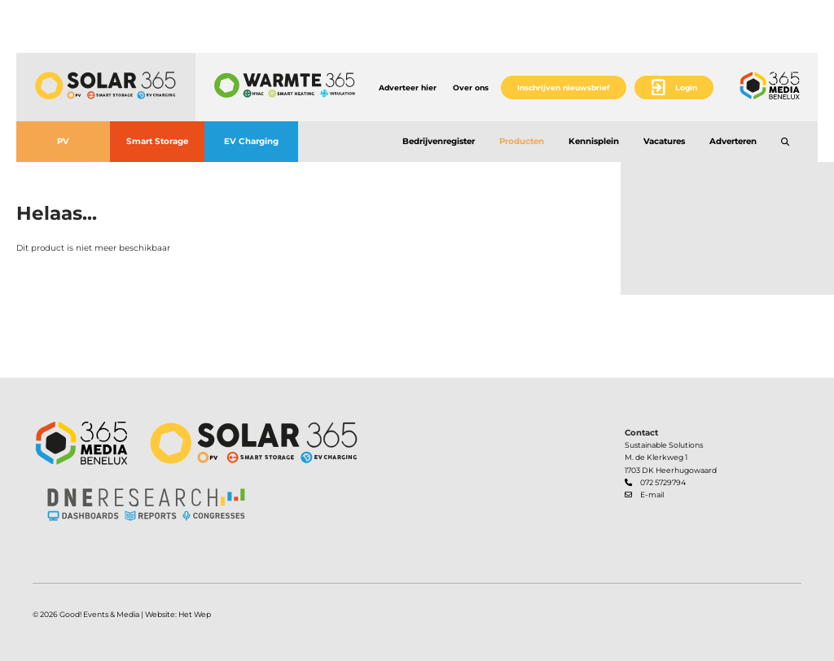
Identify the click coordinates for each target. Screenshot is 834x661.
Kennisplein (593, 141)
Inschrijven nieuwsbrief (563, 87)
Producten (521, 141)
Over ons (471, 87)
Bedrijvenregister (438, 141)
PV (63, 141)
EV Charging (251, 141)
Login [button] (686, 87)
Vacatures (664, 141)
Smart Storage (157, 141)
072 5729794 (663, 482)
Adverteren (733, 141)
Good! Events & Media (99, 614)
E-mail (652, 494)
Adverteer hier (408, 87)
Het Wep (194, 614)
